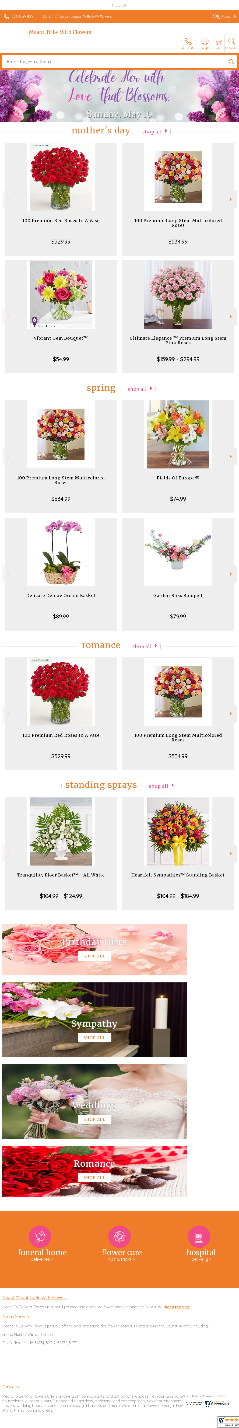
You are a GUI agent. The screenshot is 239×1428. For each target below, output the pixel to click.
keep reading (177, 1167)
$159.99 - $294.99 (178, 359)
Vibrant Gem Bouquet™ (61, 338)
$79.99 (178, 616)
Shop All (152, 131)
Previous (7, 199)
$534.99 (178, 241)
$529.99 (60, 241)
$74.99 (178, 498)
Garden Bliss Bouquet (178, 595)
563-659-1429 (22, 16)
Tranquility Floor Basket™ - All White (61, 875)
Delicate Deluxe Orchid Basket (61, 595)
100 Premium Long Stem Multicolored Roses (178, 223)
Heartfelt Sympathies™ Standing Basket (178, 875)
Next (232, 199)
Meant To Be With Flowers (60, 32)
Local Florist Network (190, 1423)
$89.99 (61, 616)
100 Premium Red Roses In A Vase (61, 220)
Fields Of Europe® (178, 478)
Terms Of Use (129, 1423)
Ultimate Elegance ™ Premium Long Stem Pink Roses (178, 340)
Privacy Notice (157, 1423)
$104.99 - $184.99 (178, 895)
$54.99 (61, 359)
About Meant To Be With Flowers (34, 1157)
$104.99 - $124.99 (61, 895)
